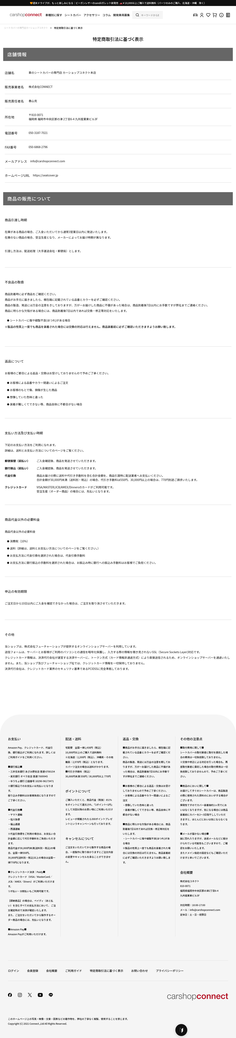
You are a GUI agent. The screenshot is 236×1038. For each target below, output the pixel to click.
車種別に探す (54, 15)
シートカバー (72, 15)
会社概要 (51, 971)
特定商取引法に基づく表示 (106, 971)
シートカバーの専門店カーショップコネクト (26, 27)
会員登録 (32, 971)
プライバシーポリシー (170, 971)
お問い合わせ (139, 971)
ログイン (13, 971)
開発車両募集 (121, 15)
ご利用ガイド (73, 971)
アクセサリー (92, 15)
